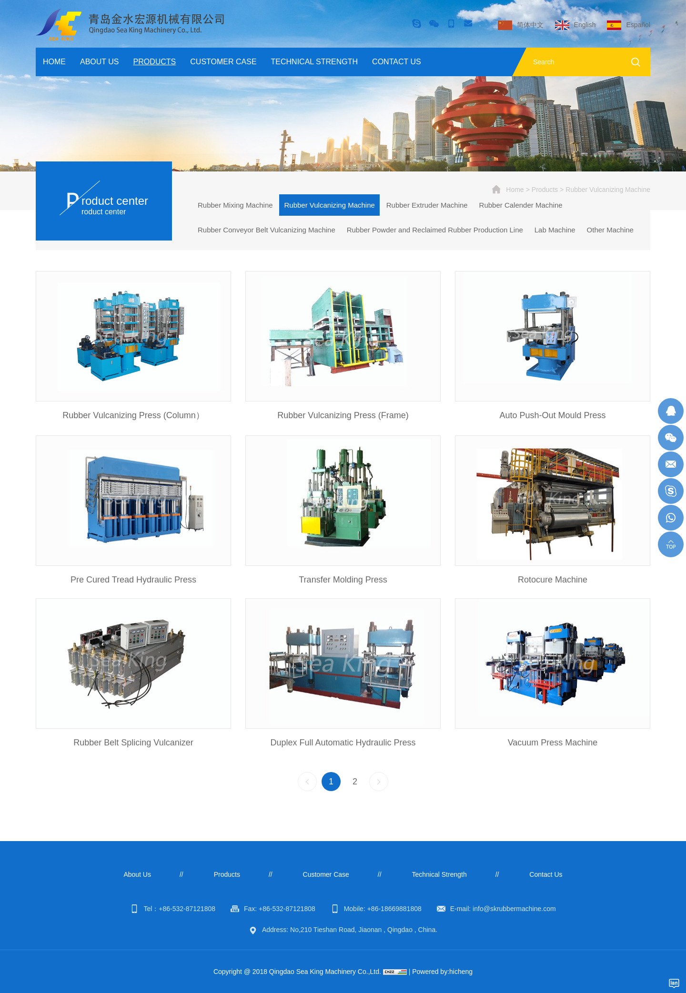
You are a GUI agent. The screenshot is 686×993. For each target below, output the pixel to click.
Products (154, 62)
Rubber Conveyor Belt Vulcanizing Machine (266, 230)
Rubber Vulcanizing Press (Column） (133, 416)
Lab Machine (555, 230)
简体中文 (530, 25)
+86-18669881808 (394, 909)
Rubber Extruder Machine (427, 205)
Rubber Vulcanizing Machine (607, 189)
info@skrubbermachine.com (514, 909)
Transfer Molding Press (343, 600)
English (585, 25)
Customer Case (223, 62)
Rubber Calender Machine (521, 205)
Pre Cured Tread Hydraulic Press (133, 600)
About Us (99, 62)
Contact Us (396, 62)
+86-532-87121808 (187, 909)
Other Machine (610, 230)
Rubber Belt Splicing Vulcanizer (133, 763)
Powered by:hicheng (442, 971)
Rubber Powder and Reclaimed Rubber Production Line (435, 230)
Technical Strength (314, 62)
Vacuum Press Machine (553, 763)
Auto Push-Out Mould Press (552, 416)
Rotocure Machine (552, 600)
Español (638, 25)
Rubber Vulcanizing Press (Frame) (342, 416)
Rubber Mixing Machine (235, 205)
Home (54, 62)
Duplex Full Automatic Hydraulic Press (342, 763)
